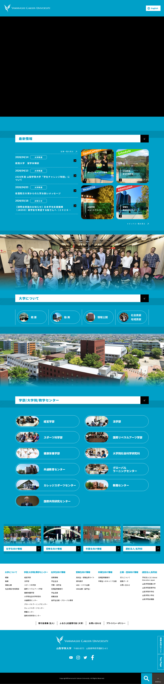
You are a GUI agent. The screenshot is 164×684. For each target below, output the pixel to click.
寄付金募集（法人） (46, 623)
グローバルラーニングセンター (36, 604)
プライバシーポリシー (116, 623)
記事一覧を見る (67, 151)
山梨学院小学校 (148, 595)
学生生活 (54, 581)
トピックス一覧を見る (136, 224)
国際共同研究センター (32, 615)
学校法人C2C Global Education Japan (149, 578)
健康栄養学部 (29, 592)
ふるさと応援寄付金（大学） (72, 623)
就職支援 (54, 596)
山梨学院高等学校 (149, 587)
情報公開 (8, 585)
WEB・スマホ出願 (82, 585)
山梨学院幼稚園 (148, 599)
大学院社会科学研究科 (32, 596)
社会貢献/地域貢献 (12, 589)
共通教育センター (31, 600)
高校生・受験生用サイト (85, 577)
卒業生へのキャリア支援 (107, 581)
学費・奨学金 (56, 585)
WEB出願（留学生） (83, 589)
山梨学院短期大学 (149, 584)
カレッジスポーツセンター (34, 608)
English (154, 8)
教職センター (29, 612)
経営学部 (27, 577)
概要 (6, 577)
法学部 (26, 581)
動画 (6, 581)
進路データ (124, 581)
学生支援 (54, 592)
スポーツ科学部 (30, 585)
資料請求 (79, 581)
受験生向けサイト (161, 645)
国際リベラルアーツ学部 (33, 589)
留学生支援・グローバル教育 (62, 600)
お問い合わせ (125, 585)
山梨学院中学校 (148, 591)
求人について (125, 577)
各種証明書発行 (57, 589)
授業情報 (54, 577)
